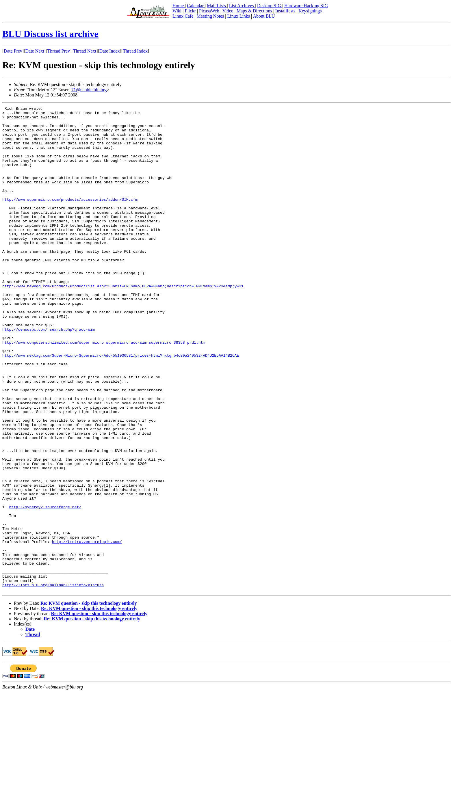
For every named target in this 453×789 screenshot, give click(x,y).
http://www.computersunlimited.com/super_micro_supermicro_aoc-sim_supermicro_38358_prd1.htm (103, 389)
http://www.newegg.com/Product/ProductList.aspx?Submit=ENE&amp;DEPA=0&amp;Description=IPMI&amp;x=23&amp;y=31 (123, 322)
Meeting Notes (211, 16)
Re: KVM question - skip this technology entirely (88, 700)
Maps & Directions (255, 10)
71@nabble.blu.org (89, 89)
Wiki (177, 10)
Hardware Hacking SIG (306, 5)
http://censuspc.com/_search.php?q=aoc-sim (48, 374)
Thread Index (135, 51)
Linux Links (239, 16)
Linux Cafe (183, 16)
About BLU (264, 16)
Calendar (196, 5)
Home (178, 5)
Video (228, 10)
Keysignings (310, 10)
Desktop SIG (269, 5)
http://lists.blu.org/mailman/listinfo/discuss (53, 681)
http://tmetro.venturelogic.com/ (87, 629)
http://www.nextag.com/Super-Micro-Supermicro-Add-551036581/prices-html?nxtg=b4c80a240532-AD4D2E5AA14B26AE (120, 405)
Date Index (109, 51)
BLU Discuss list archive (50, 34)
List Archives (242, 5)
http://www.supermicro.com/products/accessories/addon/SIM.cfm (70, 218)
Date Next (34, 51)
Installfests (285, 10)
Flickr (191, 10)
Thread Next (84, 51)
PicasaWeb (209, 10)
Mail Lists (217, 5)
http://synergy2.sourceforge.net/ (45, 587)
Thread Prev (58, 51)
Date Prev (13, 51)
